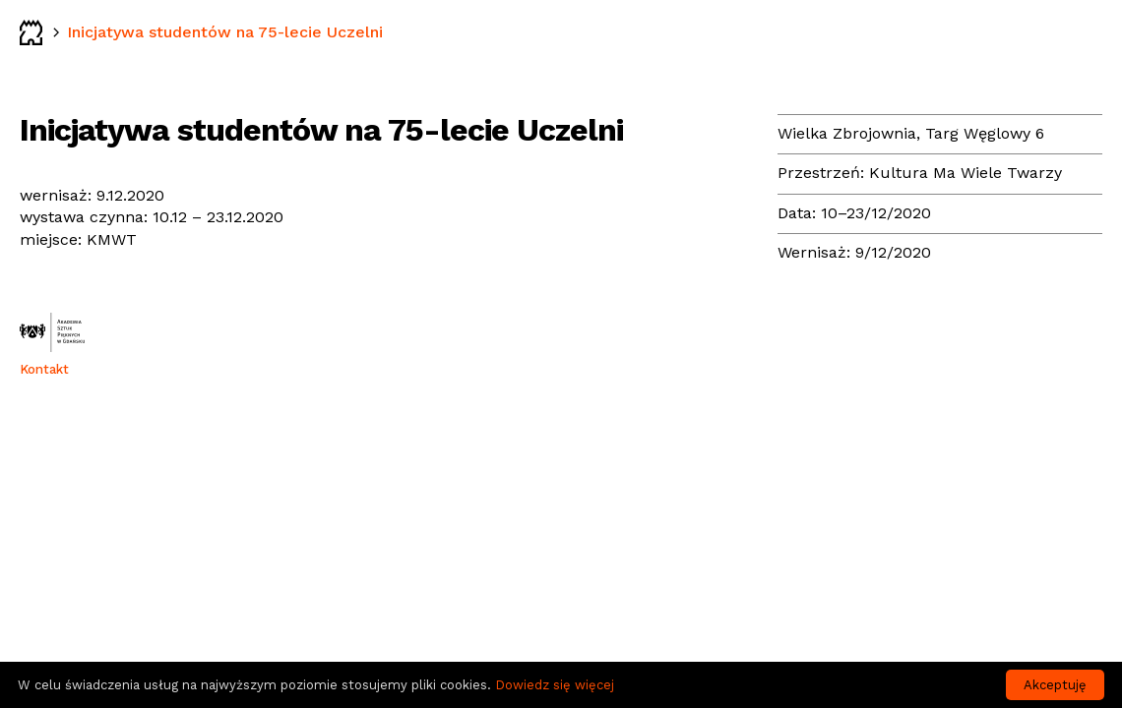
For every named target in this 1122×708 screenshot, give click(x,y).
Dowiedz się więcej (554, 685)
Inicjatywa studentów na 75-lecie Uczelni (225, 32)
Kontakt (44, 369)
